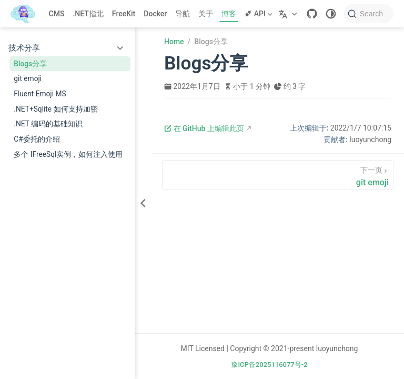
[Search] (368, 13)
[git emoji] (277, 175)
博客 (228, 13)
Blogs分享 (30, 63)
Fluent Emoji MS (40, 93)
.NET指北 (88, 13)
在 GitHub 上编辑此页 (204, 128)
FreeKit (123, 13)
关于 (205, 13)
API (258, 13)
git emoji (28, 78)
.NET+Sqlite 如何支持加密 (55, 109)
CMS (57, 13)
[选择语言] (289, 13)
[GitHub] (312, 13)
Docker (155, 13)
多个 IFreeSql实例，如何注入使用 (68, 154)
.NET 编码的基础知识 (48, 123)
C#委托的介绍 (36, 139)
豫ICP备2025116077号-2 (269, 364)
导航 (182, 13)
